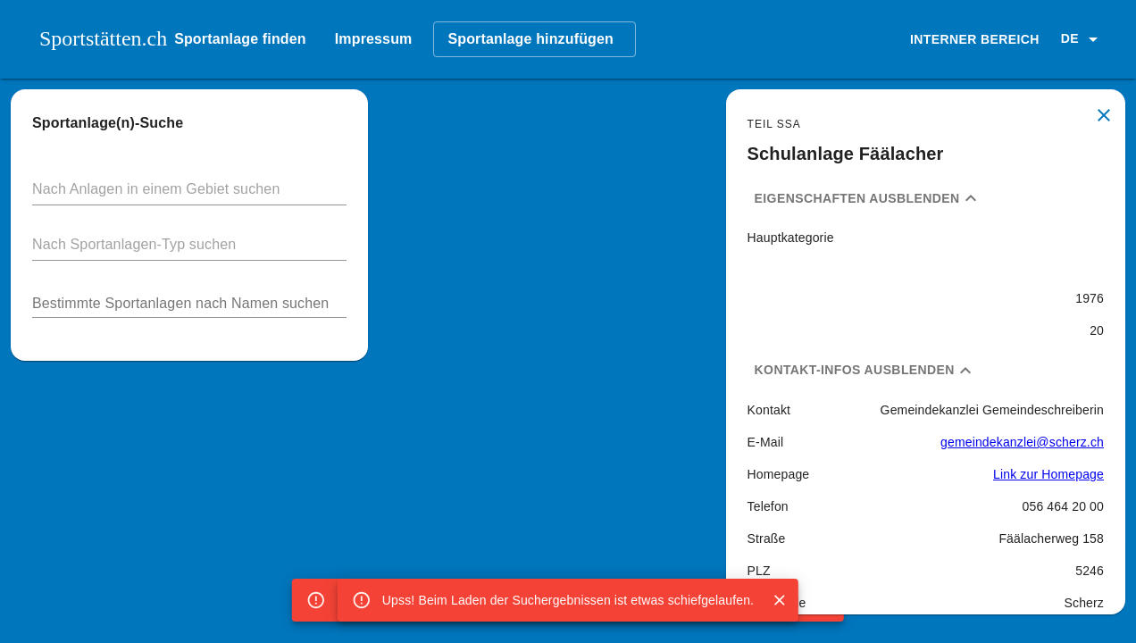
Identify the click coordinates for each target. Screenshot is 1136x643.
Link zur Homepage (1048, 474)
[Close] (779, 600)
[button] (1082, 39)
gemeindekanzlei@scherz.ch (1022, 442)
